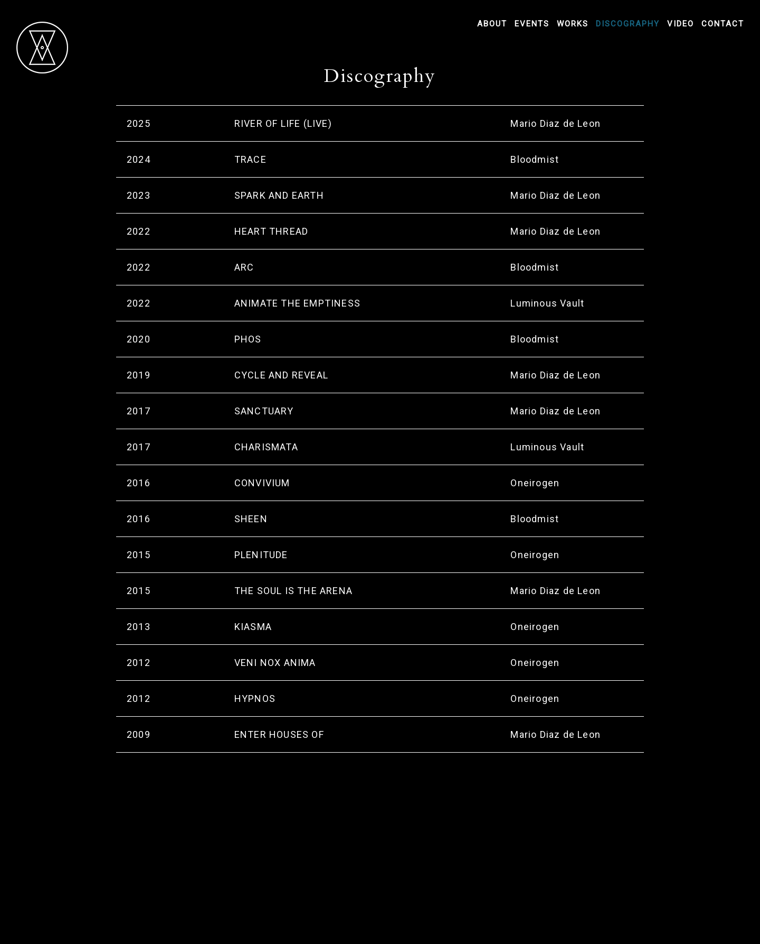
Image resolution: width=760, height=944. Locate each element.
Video (680, 24)
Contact (722, 24)
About (492, 24)
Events (532, 24)
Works (572, 24)
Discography (628, 24)
